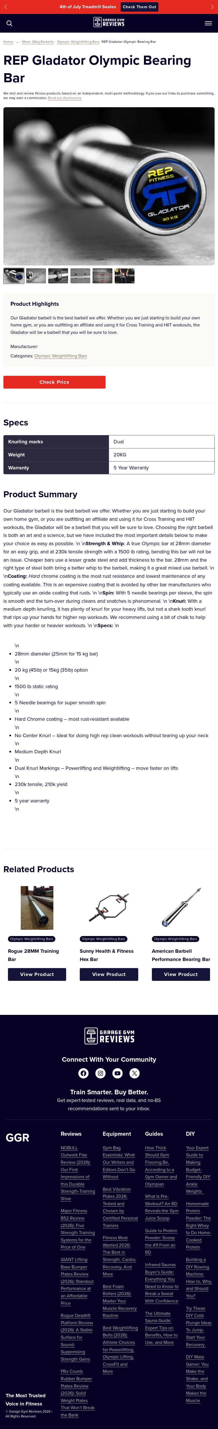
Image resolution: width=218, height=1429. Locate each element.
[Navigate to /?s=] (9, 23)
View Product (37, 974)
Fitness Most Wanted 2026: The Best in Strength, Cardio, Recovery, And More (119, 1255)
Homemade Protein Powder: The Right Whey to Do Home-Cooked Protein (198, 1225)
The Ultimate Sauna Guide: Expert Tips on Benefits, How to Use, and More (161, 1327)
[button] (5, 7)
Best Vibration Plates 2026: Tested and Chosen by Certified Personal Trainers (120, 1207)
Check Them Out (139, 7)
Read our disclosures (64, 97)
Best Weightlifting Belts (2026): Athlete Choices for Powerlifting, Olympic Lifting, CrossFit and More (120, 1350)
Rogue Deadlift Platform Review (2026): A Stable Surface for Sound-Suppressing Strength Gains (77, 1337)
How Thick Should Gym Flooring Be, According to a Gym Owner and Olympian (161, 1166)
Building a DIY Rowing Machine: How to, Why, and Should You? (199, 1277)
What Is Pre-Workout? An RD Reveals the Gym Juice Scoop (162, 1207)
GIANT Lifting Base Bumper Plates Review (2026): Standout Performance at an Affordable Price (77, 1281)
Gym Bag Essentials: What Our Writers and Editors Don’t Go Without (119, 1162)
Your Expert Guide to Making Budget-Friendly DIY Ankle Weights (198, 1169)
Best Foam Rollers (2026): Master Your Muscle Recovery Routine (120, 1300)
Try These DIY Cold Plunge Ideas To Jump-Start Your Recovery (198, 1326)
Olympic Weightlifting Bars (78, 41)
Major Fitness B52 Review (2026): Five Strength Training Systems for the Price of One (78, 1228)
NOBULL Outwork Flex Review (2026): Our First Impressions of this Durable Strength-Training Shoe (78, 1173)
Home (8, 41)
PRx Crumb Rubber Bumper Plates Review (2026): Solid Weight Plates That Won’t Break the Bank (78, 1393)
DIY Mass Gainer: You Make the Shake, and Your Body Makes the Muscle (197, 1378)
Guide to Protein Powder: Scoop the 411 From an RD (161, 1241)
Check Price (54, 382)
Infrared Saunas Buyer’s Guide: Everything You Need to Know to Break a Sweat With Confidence (162, 1282)
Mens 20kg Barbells (38, 41)
